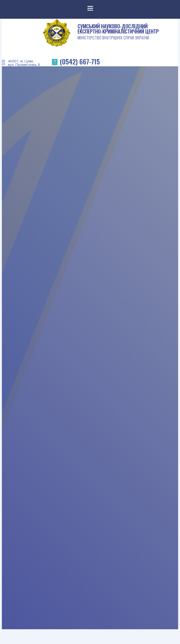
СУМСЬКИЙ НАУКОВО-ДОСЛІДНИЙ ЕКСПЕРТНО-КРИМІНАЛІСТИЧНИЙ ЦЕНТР (118, 31)
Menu (90, 9)
